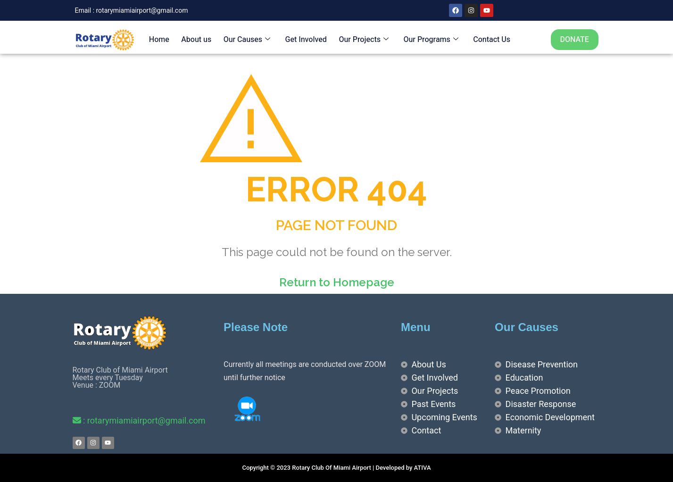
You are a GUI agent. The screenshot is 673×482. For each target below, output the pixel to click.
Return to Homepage (336, 282)
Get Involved (304, 39)
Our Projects (362, 39)
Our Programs (428, 39)
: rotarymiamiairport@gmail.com (139, 420)
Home (158, 39)
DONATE (574, 39)
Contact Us (489, 39)
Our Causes (245, 39)
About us (195, 39)
